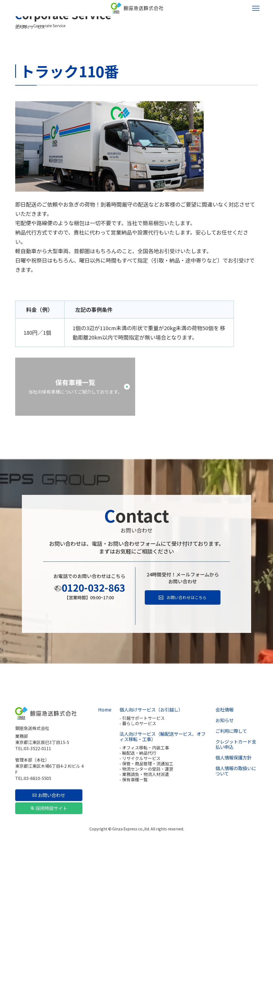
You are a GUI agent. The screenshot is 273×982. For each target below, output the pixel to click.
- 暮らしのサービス (136, 853)
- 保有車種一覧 (132, 910)
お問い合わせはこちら (186, 728)
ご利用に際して (230, 861)
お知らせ (223, 851)
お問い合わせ (48, 926)
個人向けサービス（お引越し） (148, 840)
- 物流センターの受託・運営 (145, 899)
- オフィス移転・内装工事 (143, 878)
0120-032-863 (93, 718)
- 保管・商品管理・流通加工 (145, 894)
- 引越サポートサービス (141, 848)
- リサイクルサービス (138, 888)
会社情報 (223, 840)
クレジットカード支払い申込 (236, 875)
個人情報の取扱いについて (236, 901)
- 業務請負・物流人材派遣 (143, 904)
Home (21, 92)
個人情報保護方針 (232, 888)
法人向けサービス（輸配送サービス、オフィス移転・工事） (161, 867)
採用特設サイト (48, 939)
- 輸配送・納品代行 (136, 883)
